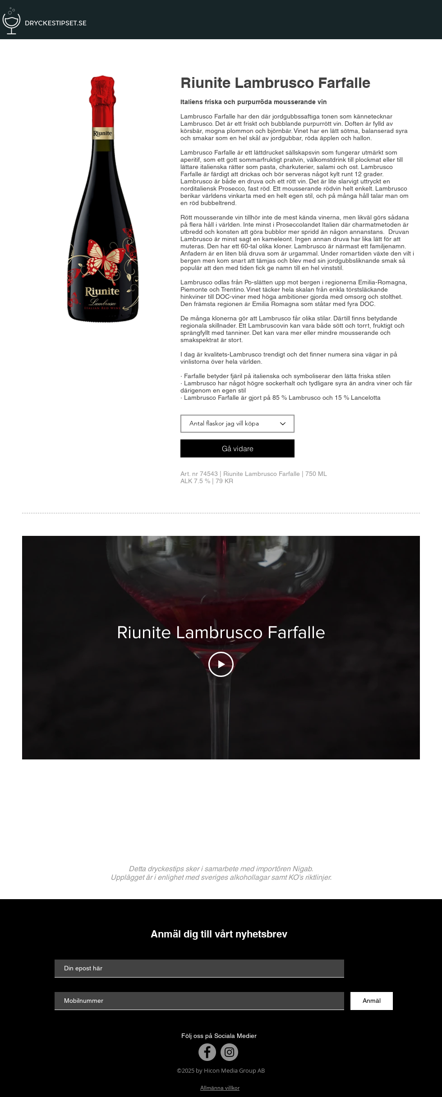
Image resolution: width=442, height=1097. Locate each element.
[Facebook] (207, 1052)
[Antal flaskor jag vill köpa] (237, 424)
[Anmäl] (371, 1001)
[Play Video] (221, 664)
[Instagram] (229, 1052)
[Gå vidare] (237, 448)
